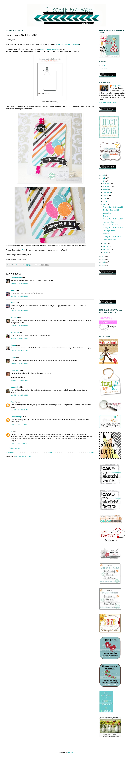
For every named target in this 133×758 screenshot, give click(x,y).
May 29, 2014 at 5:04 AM (19, 351)
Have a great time (109, 231)
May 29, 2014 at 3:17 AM (19, 338)
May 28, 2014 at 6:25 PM (19, 296)
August (105, 195)
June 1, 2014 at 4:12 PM (19, 443)
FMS (24, 250)
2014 (103, 181)
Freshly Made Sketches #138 (113, 207)
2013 (103, 256)
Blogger (70, 752)
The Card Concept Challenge (67, 44)
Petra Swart (15, 370)
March (105, 246)
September (107, 192)
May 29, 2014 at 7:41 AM (19, 380)
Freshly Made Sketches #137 (113, 219)
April (105, 243)
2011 (103, 262)
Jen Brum (14, 318)
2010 (103, 265)
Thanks (105, 216)
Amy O (13, 402)
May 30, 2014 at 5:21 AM (19, 410)
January (106, 252)
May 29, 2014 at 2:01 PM (19, 395)
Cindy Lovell (116, 86)
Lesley (13, 358)
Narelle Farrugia (16, 417)
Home (50, 452)
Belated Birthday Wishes (111, 225)
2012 (103, 259)
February (106, 249)
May (105, 204)
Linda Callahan (16, 278)
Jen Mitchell (15, 332)
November (107, 187)
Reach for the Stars (109, 240)
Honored (104, 68)
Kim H (13, 290)
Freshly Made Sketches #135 (113, 237)
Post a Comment (14, 448)
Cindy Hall (14, 387)
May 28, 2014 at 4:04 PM (19, 283)
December (107, 183)
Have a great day (109, 222)
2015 (103, 178)
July (105, 198)
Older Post (90, 452)
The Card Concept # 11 (111, 210)
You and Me (107, 213)
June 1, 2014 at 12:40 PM (19, 424)
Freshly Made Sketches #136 (113, 228)
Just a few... (107, 234)
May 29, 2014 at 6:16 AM (19, 363)
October (106, 189)
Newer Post (10, 452)
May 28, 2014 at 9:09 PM (19, 325)
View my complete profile (107, 102)
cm (12, 431)
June (105, 201)
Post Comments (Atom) (23, 456)
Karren (13, 345)
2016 (103, 175)
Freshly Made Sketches (49, 49)
